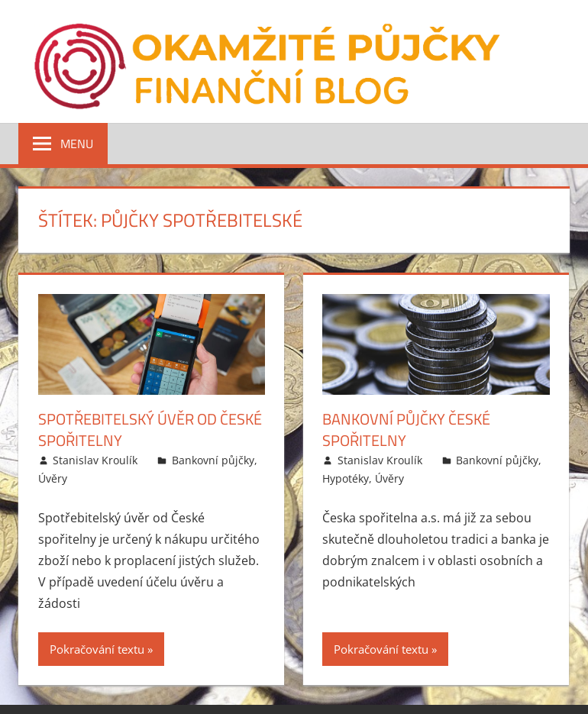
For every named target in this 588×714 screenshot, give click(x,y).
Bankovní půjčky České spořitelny (406, 429)
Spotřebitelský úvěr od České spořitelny (150, 429)
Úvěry (52, 478)
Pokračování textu (97, 649)
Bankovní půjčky (213, 460)
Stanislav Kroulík (95, 460)
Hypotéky (345, 478)
